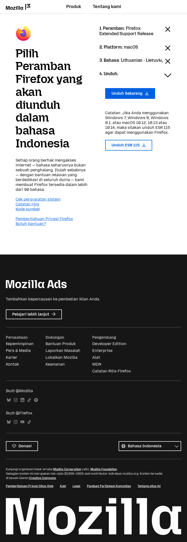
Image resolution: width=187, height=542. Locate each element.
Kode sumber (28, 209)
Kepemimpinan (20, 343)
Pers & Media (18, 350)
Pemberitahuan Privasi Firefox (44, 218)
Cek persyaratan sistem (38, 199)
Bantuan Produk (61, 343)
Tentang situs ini (149, 486)
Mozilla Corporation (67, 469)
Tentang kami (107, 6)
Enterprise (102, 350)
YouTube (22, 422)
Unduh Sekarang (130, 93)
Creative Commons (42, 478)
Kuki (63, 486)
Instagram (16, 400)
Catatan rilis (27, 204)
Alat (96, 357)
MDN (96, 364)
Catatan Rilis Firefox (111, 371)
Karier (11, 357)
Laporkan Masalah (63, 350)
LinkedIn (22, 400)
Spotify (36, 400)
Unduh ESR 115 (129, 145)
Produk (73, 6)
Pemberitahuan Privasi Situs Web (29, 486)
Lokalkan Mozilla (61, 357)
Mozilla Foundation (103, 469)
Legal (76, 486)
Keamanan (55, 364)
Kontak (12, 364)
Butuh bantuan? (31, 223)
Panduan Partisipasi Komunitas (109, 486)
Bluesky (9, 400)
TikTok (29, 400)
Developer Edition (109, 343)
